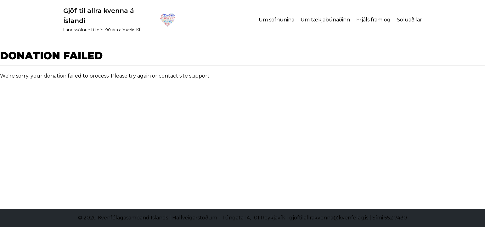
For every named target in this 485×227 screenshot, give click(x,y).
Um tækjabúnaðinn (325, 20)
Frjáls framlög (373, 20)
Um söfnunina (276, 20)
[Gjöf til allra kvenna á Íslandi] (120, 20)
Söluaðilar (409, 20)
